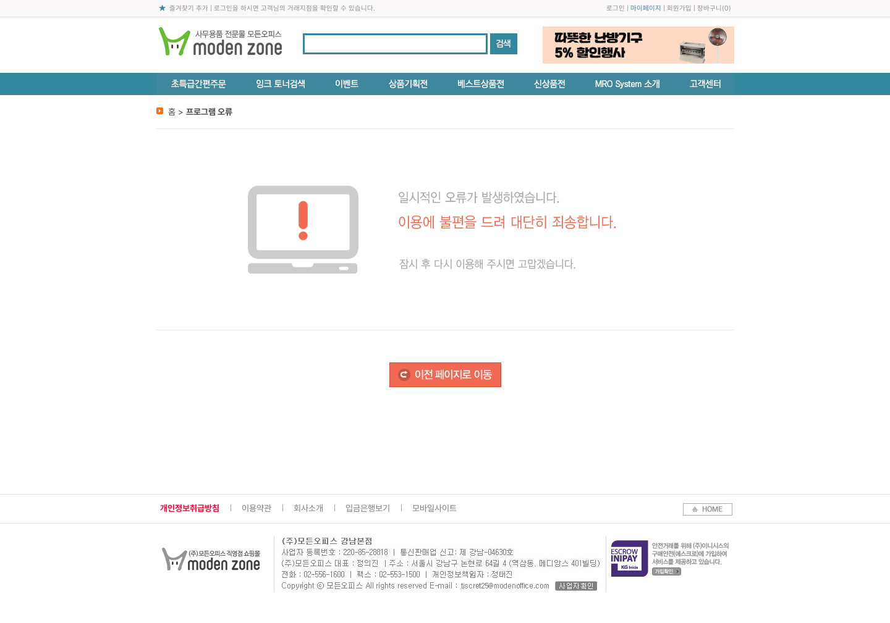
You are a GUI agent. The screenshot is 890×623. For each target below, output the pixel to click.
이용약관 (256, 508)
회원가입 (679, 8)
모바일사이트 (434, 508)
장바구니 (709, 8)
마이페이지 (645, 8)
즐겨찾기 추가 (188, 8)
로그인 (615, 8)
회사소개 (308, 508)
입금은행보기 (367, 508)
